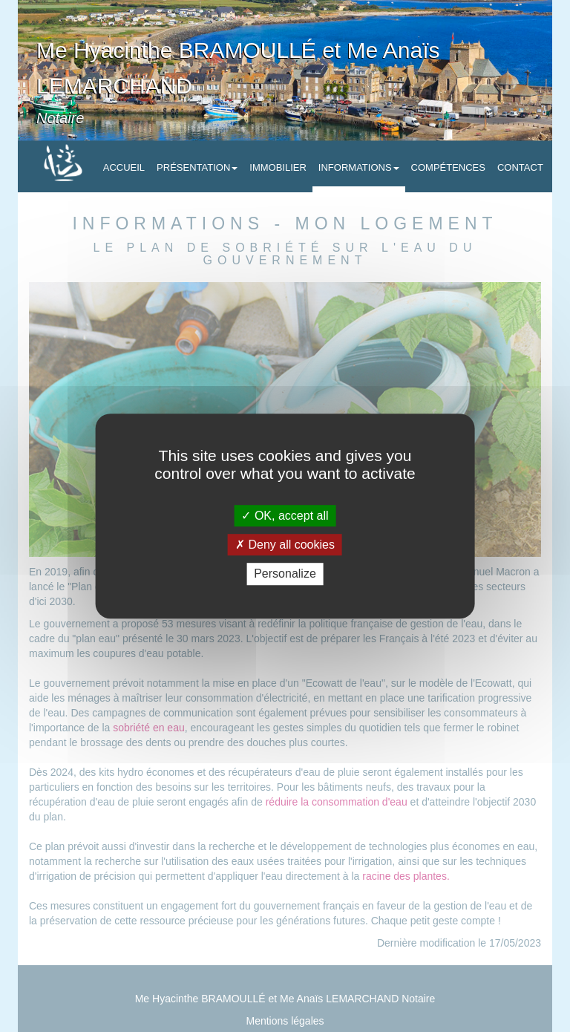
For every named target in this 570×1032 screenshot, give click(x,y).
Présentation (197, 167)
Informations (358, 167)
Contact (520, 167)
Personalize (285, 574)
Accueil (124, 167)
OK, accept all (284, 515)
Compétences (448, 167)
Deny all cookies (285, 544)
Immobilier (278, 167)
